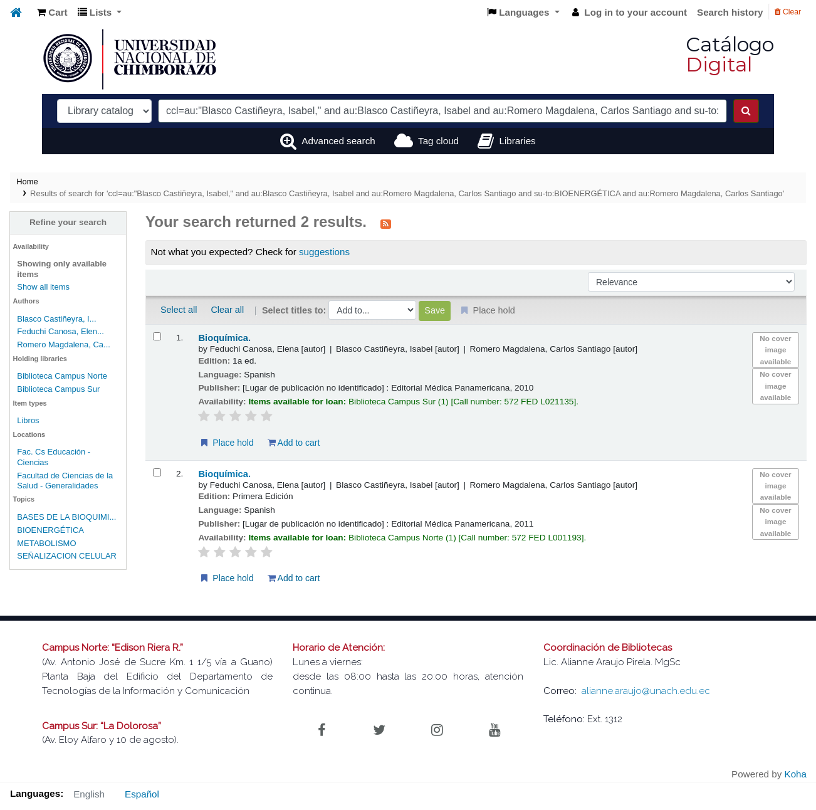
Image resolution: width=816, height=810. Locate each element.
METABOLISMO (46, 543)
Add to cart (294, 443)
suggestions (324, 251)
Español (142, 794)
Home (27, 181)
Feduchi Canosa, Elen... (60, 331)
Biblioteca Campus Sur (58, 389)
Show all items (43, 287)
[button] (52, 13)
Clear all (227, 310)
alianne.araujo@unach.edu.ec (646, 691)
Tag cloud (438, 140)
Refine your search (68, 222)
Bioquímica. (224, 338)
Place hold (226, 443)
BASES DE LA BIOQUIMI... (66, 517)
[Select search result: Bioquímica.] (157, 336)
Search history (730, 12)
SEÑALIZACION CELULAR (67, 555)
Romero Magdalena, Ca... (63, 344)
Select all (178, 310)
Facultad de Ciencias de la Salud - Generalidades (65, 480)
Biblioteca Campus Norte (62, 376)
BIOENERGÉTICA (50, 530)
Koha (796, 774)
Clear (788, 12)
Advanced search (338, 140)
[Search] (746, 111)
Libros (28, 420)
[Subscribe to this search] (385, 223)
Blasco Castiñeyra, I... (56, 318)
